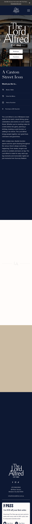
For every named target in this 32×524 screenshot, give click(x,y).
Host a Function (16, 102)
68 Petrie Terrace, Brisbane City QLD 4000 (16, 491)
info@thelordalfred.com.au (16, 496)
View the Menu (16, 96)
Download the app (16, 4)
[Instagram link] (15, 482)
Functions (16, 57)
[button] (28, 11)
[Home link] (16, 10)
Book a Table (16, 90)
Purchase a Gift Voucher (16, 109)
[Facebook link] (12, 482)
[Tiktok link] (18, 482)
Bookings (16, 51)
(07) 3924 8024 (16, 487)
